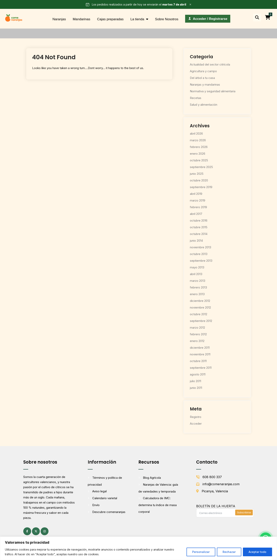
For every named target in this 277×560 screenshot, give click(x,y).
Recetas (195, 98)
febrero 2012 (198, 334)
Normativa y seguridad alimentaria (212, 91)
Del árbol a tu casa (202, 78)
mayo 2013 (197, 267)
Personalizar (201, 552)
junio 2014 (196, 240)
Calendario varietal (104, 498)
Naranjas (59, 19)
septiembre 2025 (201, 167)
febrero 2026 (199, 147)
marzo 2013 (197, 281)
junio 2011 (196, 388)
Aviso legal (99, 491)
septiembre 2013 (201, 260)
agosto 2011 (197, 374)
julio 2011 (195, 381)
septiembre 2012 (201, 321)
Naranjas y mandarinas (205, 84)
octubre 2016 (198, 220)
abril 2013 (196, 274)
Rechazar (229, 552)
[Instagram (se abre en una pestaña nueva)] (44, 531)
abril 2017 (196, 214)
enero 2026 (197, 153)
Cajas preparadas (110, 19)
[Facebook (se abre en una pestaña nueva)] (27, 531)
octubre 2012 (198, 314)
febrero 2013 (198, 287)
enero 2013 (197, 294)
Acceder (196, 423)
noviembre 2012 (200, 307)
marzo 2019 (197, 200)
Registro (195, 417)
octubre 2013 (198, 254)
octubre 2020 (199, 180)
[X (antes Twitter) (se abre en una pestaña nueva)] (36, 531)
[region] (138, 548)
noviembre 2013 (200, 247)
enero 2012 (197, 341)
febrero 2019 (198, 207)
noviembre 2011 (200, 354)
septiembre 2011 (201, 368)
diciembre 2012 (200, 301)
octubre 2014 (198, 234)
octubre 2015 (198, 227)
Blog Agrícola (152, 478)
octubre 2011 (198, 361)
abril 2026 (196, 133)
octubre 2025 (199, 160)
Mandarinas (81, 19)
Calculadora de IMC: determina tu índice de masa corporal (157, 505)
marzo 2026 (198, 140)
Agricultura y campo (203, 71)
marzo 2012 (197, 327)
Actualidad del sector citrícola (210, 64)
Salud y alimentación (203, 104)
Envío (96, 505)
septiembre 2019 (201, 187)
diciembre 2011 (200, 347)
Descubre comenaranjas (108, 512)
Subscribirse (244, 512)
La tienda (137, 19)
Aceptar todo (257, 552)
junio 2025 (196, 174)
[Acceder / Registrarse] (207, 19)
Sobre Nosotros (166, 19)
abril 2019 (196, 194)
